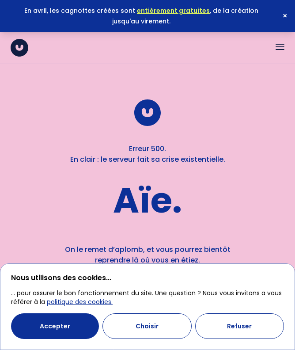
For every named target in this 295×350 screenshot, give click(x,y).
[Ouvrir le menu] (280, 47)
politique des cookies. (80, 301)
